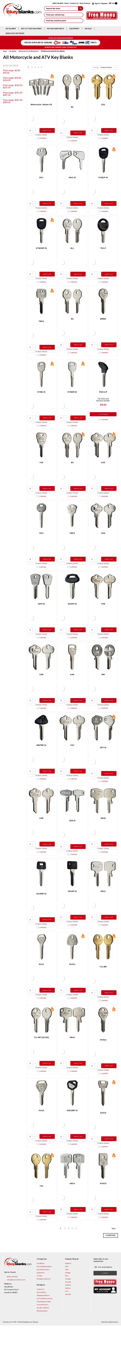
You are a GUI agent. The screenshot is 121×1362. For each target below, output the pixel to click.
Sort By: (96, 67)
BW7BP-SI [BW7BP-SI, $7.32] (41, 766)
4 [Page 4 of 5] (38, 67)
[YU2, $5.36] (41, 456)
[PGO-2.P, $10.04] (103, 383)
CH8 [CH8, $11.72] (41, 841)
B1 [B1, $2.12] (72, 107)
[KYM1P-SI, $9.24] (103, 162)
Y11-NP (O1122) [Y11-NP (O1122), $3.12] (41, 1067)
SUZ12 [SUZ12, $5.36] (103, 1145)
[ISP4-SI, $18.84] (41, 602)
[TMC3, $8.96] (72, 529)
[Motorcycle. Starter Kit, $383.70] (41, 87)
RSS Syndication (42, 1347)
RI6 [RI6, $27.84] (103, 693)
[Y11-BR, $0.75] (103, 974)
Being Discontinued (15, 33)
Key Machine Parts (55, 29)
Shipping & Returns (43, 1332)
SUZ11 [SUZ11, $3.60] (72, 992)
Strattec (68, 1325)
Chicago (68, 1315)
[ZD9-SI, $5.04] (72, 824)
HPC (66, 1303)
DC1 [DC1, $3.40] (41, 180)
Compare (41, 140)
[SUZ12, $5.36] (103, 1125)
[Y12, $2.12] (41, 1200)
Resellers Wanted (43, 1344)
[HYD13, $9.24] (103, 1200)
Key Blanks (11, 29)
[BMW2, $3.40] (103, 308)
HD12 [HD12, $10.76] (72, 1067)
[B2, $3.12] (72, 308)
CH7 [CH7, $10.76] (72, 766)
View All (68, 1331)
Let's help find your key (44, 1335)
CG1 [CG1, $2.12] (103, 104)
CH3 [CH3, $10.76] (103, 474)
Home (67, 3)
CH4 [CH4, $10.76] (103, 547)
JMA (66, 1306)
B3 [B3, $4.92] (72, 474)
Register (104, 3)
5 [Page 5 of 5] (41, 67)
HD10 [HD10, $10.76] (103, 841)
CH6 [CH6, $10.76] (41, 693)
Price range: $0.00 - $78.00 (12, 71)
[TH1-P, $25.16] (103, 235)
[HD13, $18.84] (72, 1200)
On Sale (88, 29)
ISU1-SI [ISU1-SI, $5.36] (72, 180)
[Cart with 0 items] (113, 3)
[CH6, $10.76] (41, 675)
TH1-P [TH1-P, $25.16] (103, 253)
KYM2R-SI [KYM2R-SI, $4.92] (72, 401)
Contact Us (74, 3)
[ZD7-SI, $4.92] (103, 748)
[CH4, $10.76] (103, 529)
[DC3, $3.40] (41, 529)
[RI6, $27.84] (103, 675)
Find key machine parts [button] (63, 21)
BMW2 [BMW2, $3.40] (103, 326)
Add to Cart (46, 130)
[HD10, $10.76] (103, 824)
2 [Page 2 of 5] (32, 67)
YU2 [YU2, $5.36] (41, 474)
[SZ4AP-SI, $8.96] (72, 602)
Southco (68, 1322)
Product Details (41, 136)
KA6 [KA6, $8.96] (72, 693)
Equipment (74, 29)
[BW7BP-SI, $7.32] (41, 748)
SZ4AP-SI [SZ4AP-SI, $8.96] (72, 620)
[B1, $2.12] (72, 87)
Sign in (97, 3)
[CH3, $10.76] (103, 456)
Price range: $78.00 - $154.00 (12, 79)
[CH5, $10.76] (103, 602)
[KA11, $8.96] (41, 974)
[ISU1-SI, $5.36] (72, 162)
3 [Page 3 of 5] (35, 67)
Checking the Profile (44, 1338)
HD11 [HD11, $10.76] (103, 916)
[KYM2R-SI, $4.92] (72, 383)
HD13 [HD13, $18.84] (72, 1218)
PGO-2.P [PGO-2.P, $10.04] (103, 401)
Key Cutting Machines (31, 29)
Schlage (67, 1309)
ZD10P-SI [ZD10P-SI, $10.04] (72, 916)
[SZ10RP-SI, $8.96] (41, 899)
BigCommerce (113, 1358)
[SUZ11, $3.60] (72, 974)
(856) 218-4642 (11, 1313)
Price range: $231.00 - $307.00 (13, 94)
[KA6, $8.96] (72, 675)
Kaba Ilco (68, 1300)
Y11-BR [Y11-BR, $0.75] (103, 994)
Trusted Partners (42, 1341)
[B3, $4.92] (72, 456)
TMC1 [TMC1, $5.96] (41, 328)
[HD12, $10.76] (72, 1050)
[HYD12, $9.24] (103, 1050)
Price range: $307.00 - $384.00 (13, 101)
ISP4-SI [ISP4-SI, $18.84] (41, 620)
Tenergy (68, 1319)
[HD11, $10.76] (103, 899)
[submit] (80, 8)
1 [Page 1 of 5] (28, 67)
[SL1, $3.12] (72, 235)
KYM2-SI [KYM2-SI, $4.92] (41, 401)
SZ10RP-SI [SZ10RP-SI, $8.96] (41, 919)
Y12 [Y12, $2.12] (41, 1220)
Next (45, 67)
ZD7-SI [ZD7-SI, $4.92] (103, 768)
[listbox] (109, 67)
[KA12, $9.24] (41, 1125)
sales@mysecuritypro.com (14, 1316)
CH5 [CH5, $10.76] (103, 620)
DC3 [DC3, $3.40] (41, 547)
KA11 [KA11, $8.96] (41, 992)
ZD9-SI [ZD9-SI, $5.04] (72, 843)
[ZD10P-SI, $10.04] (72, 899)
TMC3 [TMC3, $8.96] (72, 547)
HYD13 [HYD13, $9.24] (103, 1218)
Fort (66, 1328)
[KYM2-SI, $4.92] (41, 383)
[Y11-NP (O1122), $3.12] (41, 1050)
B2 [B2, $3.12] (72, 326)
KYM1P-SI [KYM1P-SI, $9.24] (103, 180)
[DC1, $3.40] (41, 162)
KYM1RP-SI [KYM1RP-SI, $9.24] (41, 253)
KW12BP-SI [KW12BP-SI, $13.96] (72, 1142)
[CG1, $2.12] (103, 87)
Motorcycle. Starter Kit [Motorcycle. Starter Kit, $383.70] (41, 104)
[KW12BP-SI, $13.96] (72, 1125)
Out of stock (103, 424)
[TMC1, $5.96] (41, 308)
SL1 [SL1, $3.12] (72, 253)
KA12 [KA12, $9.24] (41, 1142)
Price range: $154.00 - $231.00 (13, 86)
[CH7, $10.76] (72, 748)
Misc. (67, 1312)
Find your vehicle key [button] (63, 15)
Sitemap (35, 1358)
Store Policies (85, 3)
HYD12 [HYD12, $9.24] (103, 1069)
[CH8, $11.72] (41, 824)
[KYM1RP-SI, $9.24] (41, 235)
